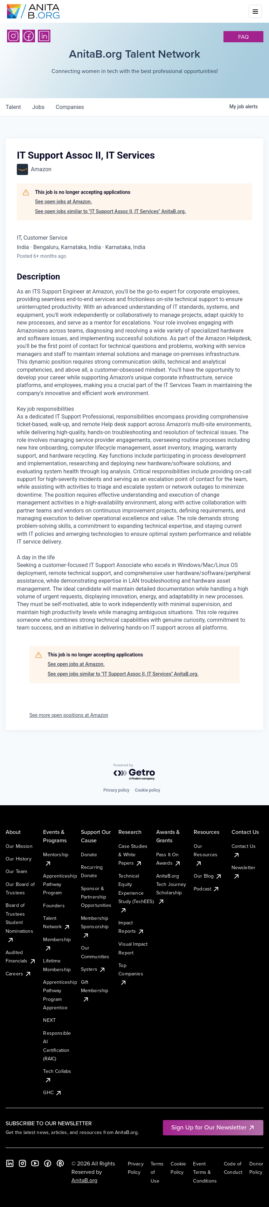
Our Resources (206, 855)
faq (243, 37)
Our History (19, 858)
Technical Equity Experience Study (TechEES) (135, 893)
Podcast (207, 888)
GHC (52, 1092)
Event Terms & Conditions (205, 1172)
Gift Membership (95, 991)
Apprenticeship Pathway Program (60, 884)
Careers (19, 973)
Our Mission (19, 846)
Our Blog (208, 875)
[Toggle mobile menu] (255, 11)
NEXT (49, 1020)
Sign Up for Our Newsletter (213, 1127)
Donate (89, 854)
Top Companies (130, 974)
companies (70, 107)
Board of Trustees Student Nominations (19, 922)
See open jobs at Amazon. (63, 201)
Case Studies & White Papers (132, 855)
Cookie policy (147, 790)
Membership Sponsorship (95, 927)
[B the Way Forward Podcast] (60, 1163)
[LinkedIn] (44, 36)
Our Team (16, 871)
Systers (93, 969)
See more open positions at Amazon (68, 715)
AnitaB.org (84, 1180)
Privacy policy (116, 790)
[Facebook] (28, 36)
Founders (53, 905)
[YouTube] (35, 1163)
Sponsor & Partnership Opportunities (96, 897)
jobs (38, 107)
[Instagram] (13, 36)
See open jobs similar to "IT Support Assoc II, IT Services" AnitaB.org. (110, 211)
